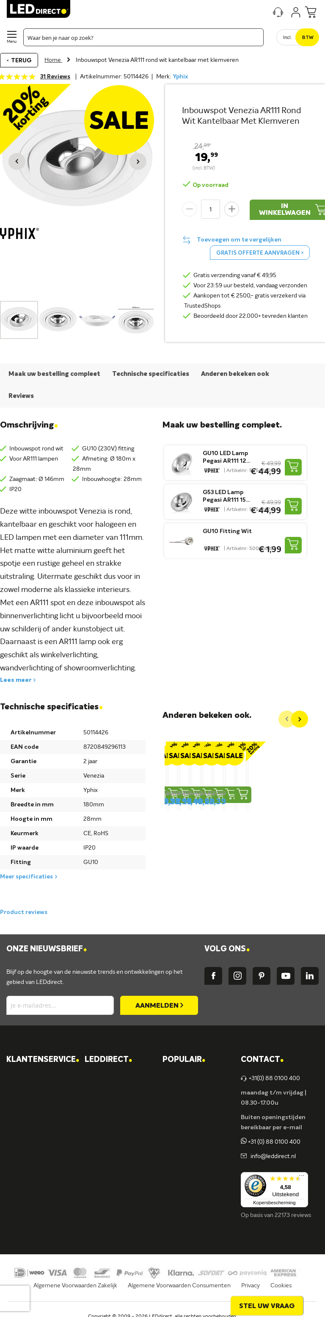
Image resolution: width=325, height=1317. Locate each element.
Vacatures (106, 1093)
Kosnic (101, 1165)
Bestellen (27, 1107)
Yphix (180, 77)
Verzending (29, 1093)
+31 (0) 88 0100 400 (270, 1142)
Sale (176, 1194)
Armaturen (185, 1122)
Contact (26, 1078)
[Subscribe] (159, 1005)
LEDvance (106, 1179)
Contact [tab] (262, 1060)
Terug (21, 61)
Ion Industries (111, 1194)
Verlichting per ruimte (200, 1078)
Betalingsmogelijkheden (46, 1165)
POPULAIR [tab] (183, 1060)
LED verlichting (191, 1107)
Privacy (250, 1286)
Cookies (281, 1286)
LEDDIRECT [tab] (108, 1060)
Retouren (27, 1150)
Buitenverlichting (193, 1165)
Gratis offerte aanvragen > (259, 253)
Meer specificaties (26, 877)
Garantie (26, 1136)
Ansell (101, 1150)
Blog (99, 1107)
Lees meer (15, 680)
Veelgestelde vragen (41, 1179)
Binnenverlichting (194, 1150)
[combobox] (143, 37)
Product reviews (23, 912)
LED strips (184, 1136)
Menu (12, 42)
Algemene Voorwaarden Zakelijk (75, 1286)
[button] (17, 161)
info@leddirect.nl (272, 1156)
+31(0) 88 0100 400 (270, 1078)
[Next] (299, 719)
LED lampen (187, 1093)
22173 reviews (293, 1215)
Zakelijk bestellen (37, 1194)
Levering (26, 1122)
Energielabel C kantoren (124, 1208)
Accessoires (186, 1179)
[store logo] (38, 9)
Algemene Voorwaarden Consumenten (179, 1286)
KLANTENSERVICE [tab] (42, 1060)
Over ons (105, 1078)
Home (53, 60)
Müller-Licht (109, 1136)
